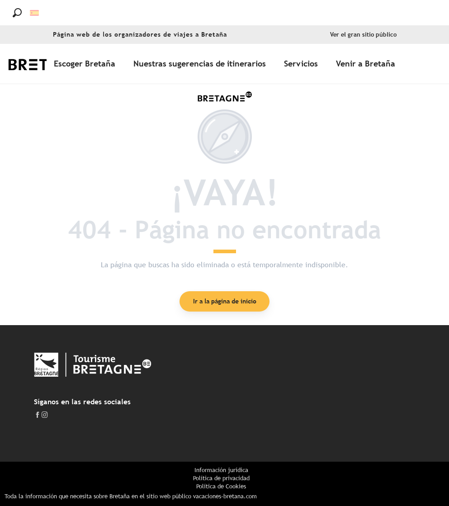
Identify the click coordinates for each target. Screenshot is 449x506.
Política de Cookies (221, 486)
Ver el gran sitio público (363, 34)
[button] (17, 13)
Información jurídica (221, 470)
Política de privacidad (221, 478)
